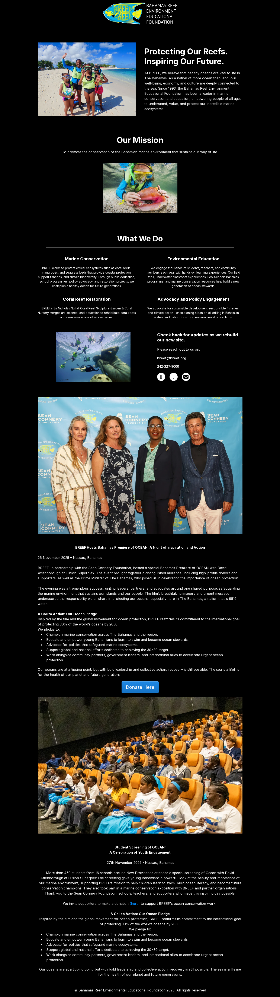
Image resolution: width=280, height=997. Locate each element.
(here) (135, 903)
